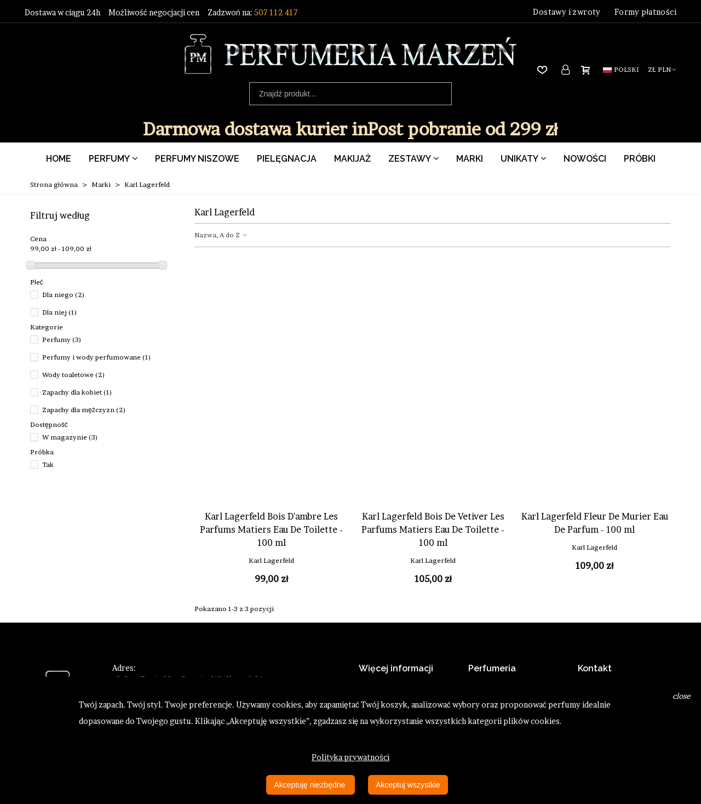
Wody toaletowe (73, 374)
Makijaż (352, 158)
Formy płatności (645, 11)
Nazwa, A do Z (221, 235)
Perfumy (109, 158)
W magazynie (70, 437)
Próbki (640, 158)
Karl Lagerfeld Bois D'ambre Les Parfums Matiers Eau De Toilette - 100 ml (271, 529)
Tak (48, 464)
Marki (469, 158)
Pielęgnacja (287, 158)
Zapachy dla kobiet (77, 392)
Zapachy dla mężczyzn (84, 410)
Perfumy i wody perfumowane (96, 357)
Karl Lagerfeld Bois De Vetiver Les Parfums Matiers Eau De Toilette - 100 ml (432, 529)
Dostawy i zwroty (566, 11)
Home (58, 158)
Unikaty (519, 158)
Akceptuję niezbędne (310, 784)
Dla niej (59, 312)
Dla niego (63, 294)
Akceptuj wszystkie (408, 784)
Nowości (585, 158)
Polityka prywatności (350, 757)
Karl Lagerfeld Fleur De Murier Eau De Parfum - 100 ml (594, 523)
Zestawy (409, 158)
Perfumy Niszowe (197, 158)
